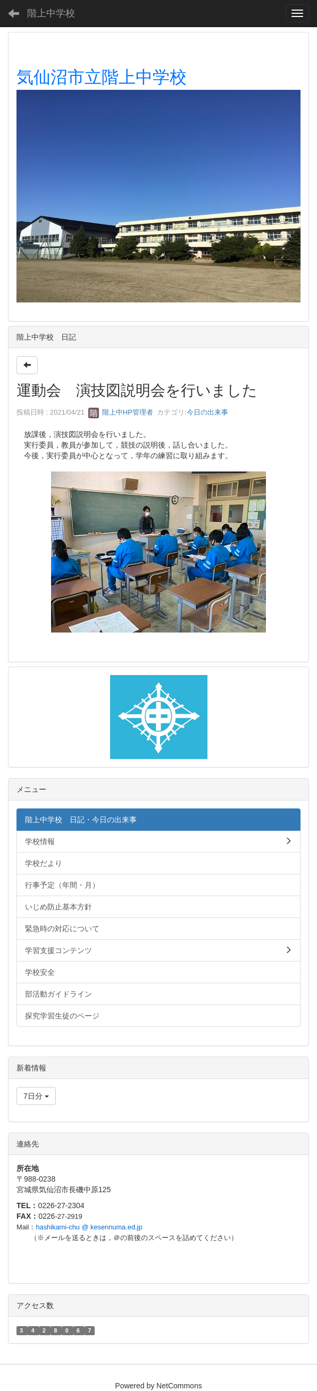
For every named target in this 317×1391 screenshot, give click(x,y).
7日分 (36, 1096)
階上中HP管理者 (120, 412)
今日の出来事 (207, 412)
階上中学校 (51, 13)
